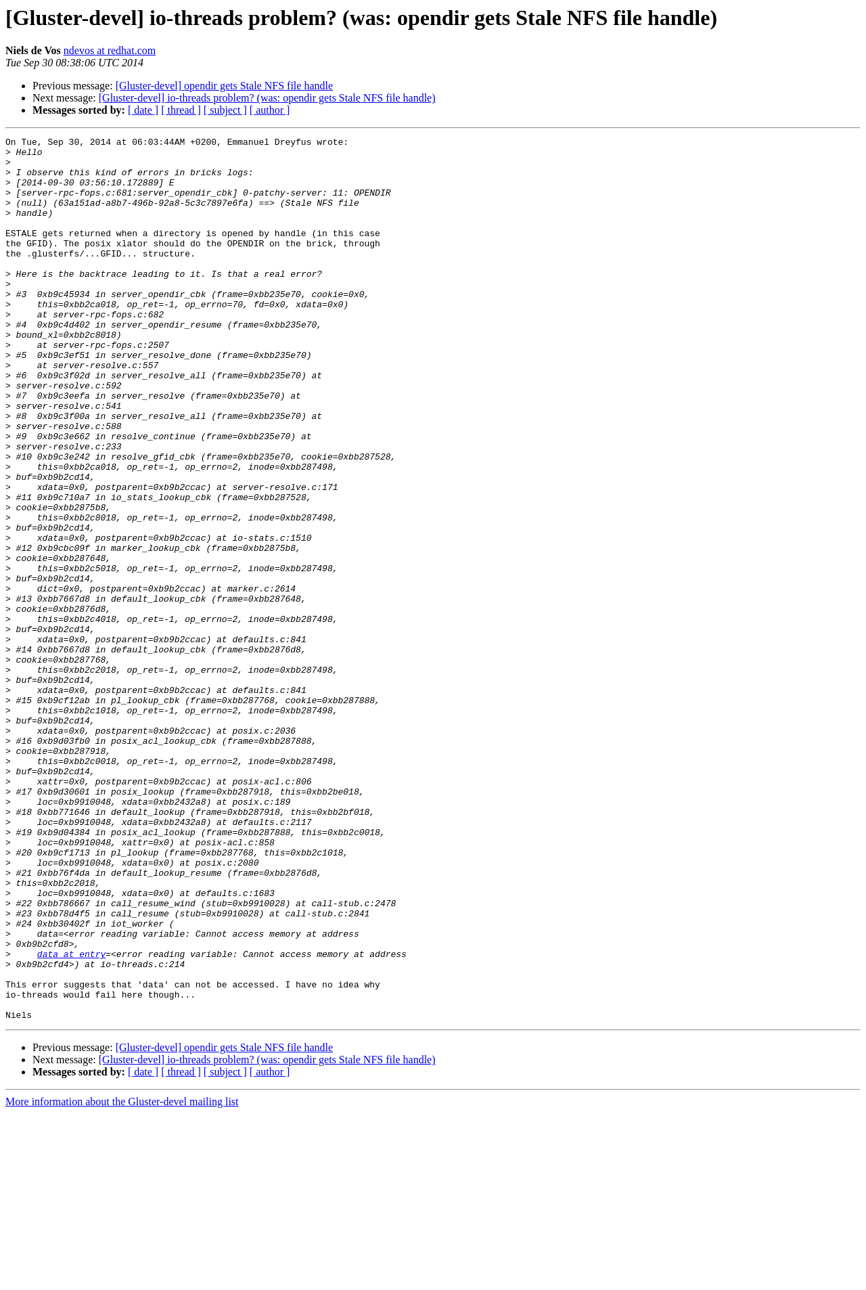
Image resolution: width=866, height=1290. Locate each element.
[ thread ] (181, 110)
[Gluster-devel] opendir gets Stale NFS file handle (224, 85)
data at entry (71, 1118)
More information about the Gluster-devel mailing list (122, 1278)
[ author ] (270, 110)
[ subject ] (225, 110)
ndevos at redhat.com (110, 50)
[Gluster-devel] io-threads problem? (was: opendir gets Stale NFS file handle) (267, 98)
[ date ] (143, 110)
